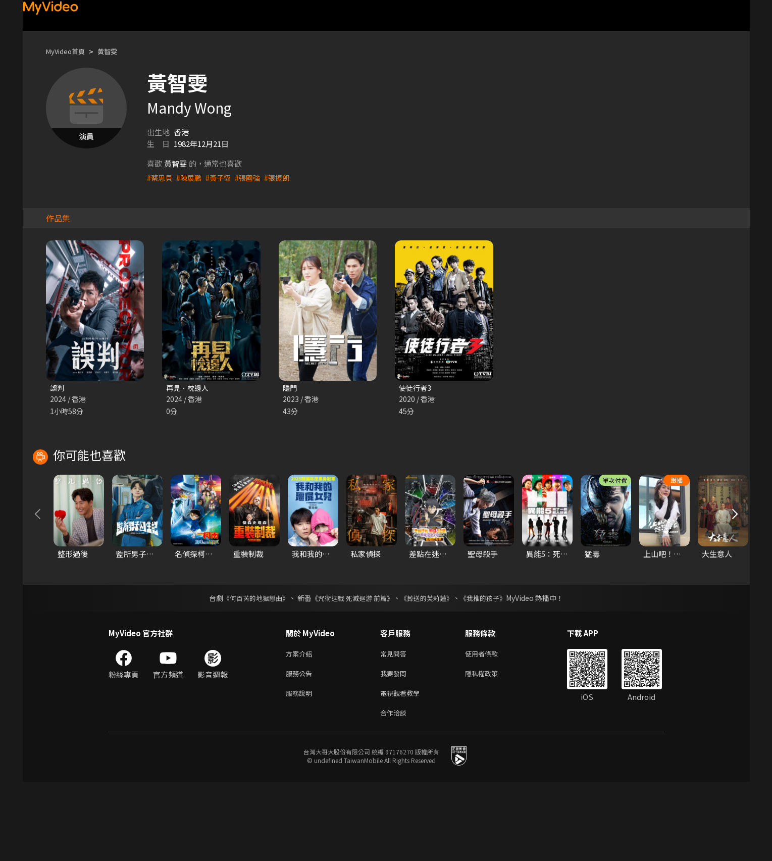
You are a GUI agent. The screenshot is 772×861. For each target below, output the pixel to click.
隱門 (290, 388)
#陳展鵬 (191, 177)
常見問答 (395, 727)
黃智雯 (116, 51)
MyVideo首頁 (69, 51)
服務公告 (301, 748)
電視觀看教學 (403, 770)
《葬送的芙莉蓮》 (430, 671)
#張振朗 (283, 177)
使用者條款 (490, 727)
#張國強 (252, 177)
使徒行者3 (416, 388)
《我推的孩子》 (490, 671)
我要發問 (395, 748)
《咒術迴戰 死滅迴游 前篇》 (351, 671)
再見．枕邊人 (189, 388)
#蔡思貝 (160, 177)
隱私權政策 (490, 748)
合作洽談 (395, 791)
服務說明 (301, 770)
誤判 (57, 388)
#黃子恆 (222, 177)
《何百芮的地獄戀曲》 (249, 671)
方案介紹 (301, 727)
